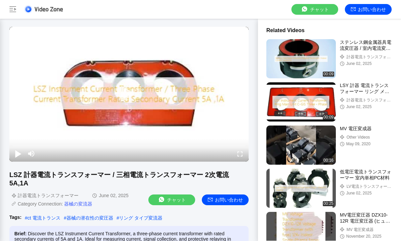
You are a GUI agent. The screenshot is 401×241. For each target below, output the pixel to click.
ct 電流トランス (43, 218)
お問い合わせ (368, 9)
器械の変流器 (78, 204)
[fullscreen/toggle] (240, 154)
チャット (315, 9)
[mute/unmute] (31, 154)
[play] (129, 94)
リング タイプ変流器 (140, 218)
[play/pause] (18, 154)
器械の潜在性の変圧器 (89, 218)
